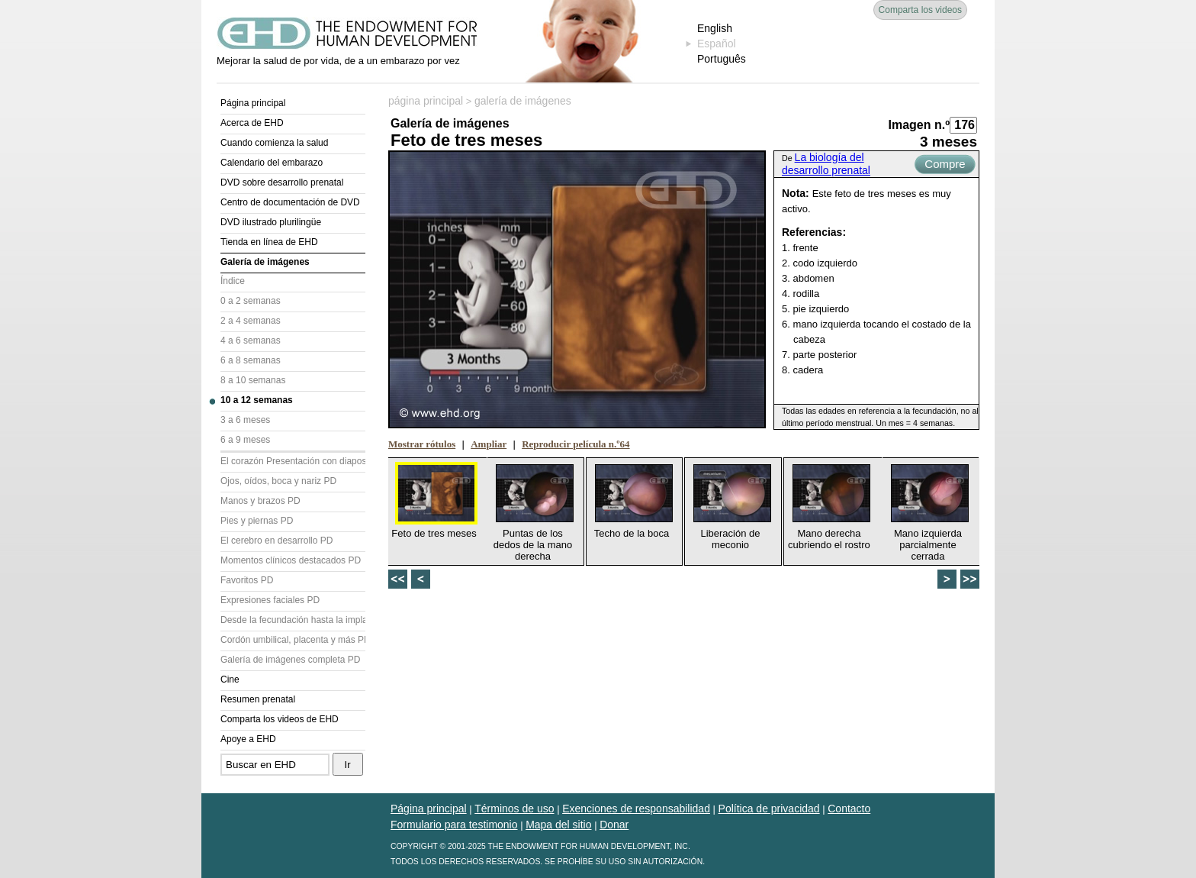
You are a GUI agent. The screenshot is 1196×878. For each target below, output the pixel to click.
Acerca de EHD (252, 123)
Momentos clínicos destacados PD (290, 560)
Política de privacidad (769, 808)
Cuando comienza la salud (274, 142)
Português (721, 59)
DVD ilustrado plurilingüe (270, 222)
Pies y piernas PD (256, 520)
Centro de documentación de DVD (290, 202)
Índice (232, 281)
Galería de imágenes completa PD (290, 659)
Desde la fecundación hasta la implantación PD (292, 620)
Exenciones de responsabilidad (636, 808)
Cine (230, 679)
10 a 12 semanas (256, 400)
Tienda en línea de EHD (269, 242)
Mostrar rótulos (421, 444)
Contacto (849, 808)
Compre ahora (944, 165)
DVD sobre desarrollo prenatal (281, 182)
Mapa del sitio (558, 824)
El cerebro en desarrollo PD (276, 540)
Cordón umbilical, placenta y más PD (292, 639)
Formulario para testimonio (454, 824)
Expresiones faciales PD (270, 600)
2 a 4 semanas (250, 320)
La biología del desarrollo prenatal (826, 163)
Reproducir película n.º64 (575, 444)
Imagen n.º (919, 124)
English (714, 28)
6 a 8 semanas (250, 360)
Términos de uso (514, 808)
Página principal (252, 103)
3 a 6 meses (245, 420)
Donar (614, 824)
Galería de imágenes (265, 262)
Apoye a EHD (248, 739)
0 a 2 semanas (250, 300)
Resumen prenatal (257, 699)
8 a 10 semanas (252, 380)
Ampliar (488, 444)
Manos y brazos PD (260, 500)
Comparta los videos (920, 10)
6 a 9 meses (245, 439)
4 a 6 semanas (250, 340)
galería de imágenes (522, 101)
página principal (425, 101)
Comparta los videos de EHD (279, 719)
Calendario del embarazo (271, 162)
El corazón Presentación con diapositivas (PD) (292, 461)
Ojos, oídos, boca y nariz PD (278, 481)
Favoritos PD (246, 580)
